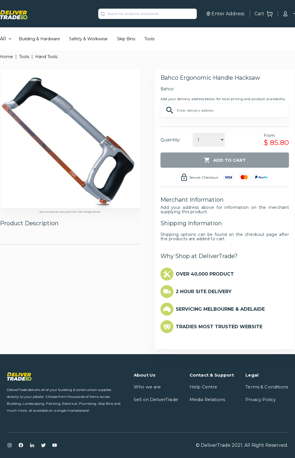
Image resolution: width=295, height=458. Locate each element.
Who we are (147, 387)
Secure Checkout (203, 177)
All (3, 38)
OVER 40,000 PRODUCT (205, 274)
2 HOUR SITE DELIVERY (204, 291)
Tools (149, 38)
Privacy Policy (260, 399)
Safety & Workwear (88, 38)
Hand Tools (46, 56)
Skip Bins (126, 38)
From (269, 135)
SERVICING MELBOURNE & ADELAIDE (220, 309)
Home (6, 56)
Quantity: (170, 139)
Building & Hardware (39, 38)
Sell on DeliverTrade (156, 399)
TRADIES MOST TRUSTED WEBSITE (219, 326)
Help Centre (204, 387)
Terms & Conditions (266, 387)
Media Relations (207, 399)
